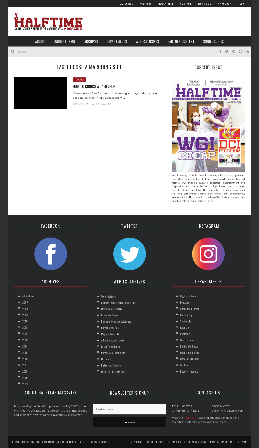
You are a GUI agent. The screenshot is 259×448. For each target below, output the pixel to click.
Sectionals (185, 321)
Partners (146, 3)
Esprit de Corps (109, 315)
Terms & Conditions (221, 442)
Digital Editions (188, 296)
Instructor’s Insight (111, 365)
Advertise (126, 3)
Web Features (108, 296)
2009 (25, 315)
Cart (243, 3)
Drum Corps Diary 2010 (113, 371)
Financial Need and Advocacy (116, 321)
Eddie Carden (81, 103)
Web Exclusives (147, 41)
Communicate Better (112, 309)
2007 (25, 302)
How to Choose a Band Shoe (94, 86)
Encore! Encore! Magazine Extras (118, 302)
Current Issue (64, 41)
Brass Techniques (110, 346)
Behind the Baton (189, 346)
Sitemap (242, 442)
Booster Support (189, 371)
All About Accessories (112, 340)
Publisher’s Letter (189, 308)
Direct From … (187, 340)
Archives (91, 41)
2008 (25, 308)
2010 (25, 321)
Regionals (185, 334)
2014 (25, 346)
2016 (25, 359)
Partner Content (181, 41)
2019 (25, 377)
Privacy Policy (197, 442)
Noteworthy (186, 315)
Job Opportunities (157, 442)
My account (225, 3)
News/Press (166, 3)
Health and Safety (189, 352)
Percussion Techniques (113, 353)
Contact (185, 3)
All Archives (28, 296)
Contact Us (191, 417)
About (40, 41)
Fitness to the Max (189, 359)
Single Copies (213, 41)
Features (79, 79)
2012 (25, 334)
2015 (25, 352)
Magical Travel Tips (111, 334)
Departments (117, 41)
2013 (25, 340)
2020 (25, 384)
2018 (25, 371)
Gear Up (184, 327)
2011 (24, 327)
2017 (25, 365)
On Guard (106, 359)
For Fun (184, 365)
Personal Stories (110, 327)
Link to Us (204, 3)
